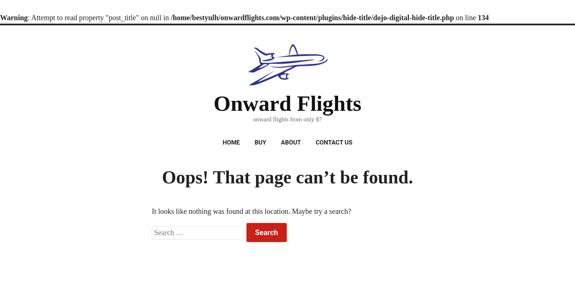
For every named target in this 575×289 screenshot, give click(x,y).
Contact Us (334, 142)
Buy (260, 142)
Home (231, 142)
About (291, 142)
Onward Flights (287, 103)
